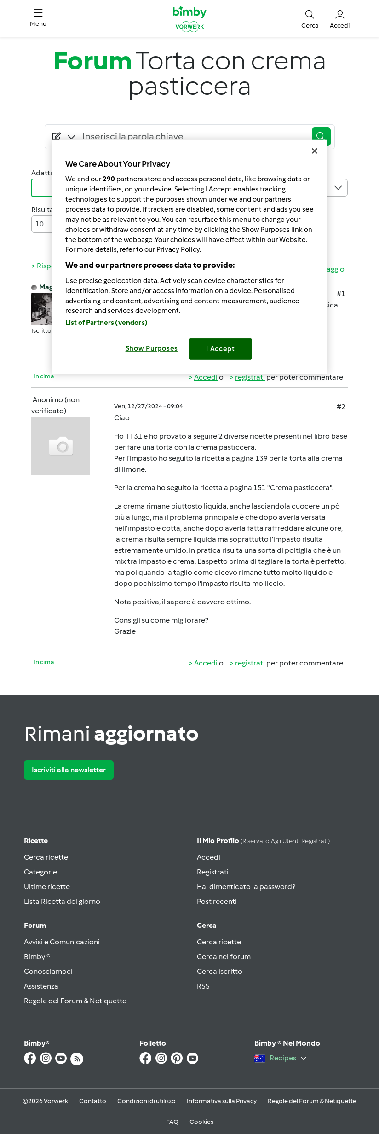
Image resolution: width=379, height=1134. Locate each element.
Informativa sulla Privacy (222, 1101)
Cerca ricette (46, 857)
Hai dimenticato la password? (246, 886)
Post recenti (217, 901)
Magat (49, 287)
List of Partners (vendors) (106, 322)
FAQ (172, 1122)
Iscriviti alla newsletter (69, 769)
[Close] (314, 150)
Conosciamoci (48, 971)
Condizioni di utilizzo (146, 1101)
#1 (341, 293)
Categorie (40, 872)
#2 (341, 406)
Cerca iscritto (219, 971)
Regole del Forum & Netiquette (75, 1000)
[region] (189, 256)
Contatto (92, 1101)
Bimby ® (37, 956)
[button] (38, 19)
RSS (203, 986)
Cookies (201, 1122)
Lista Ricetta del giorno (62, 901)
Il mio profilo (263, 840)
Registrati (213, 872)
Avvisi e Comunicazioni (62, 941)
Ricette (36, 840)
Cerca (207, 925)
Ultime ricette (47, 886)
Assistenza (41, 986)
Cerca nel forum (224, 956)
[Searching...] (193, 137)
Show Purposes (152, 348)
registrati (250, 377)
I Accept (220, 349)
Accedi (206, 377)
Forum (35, 925)
